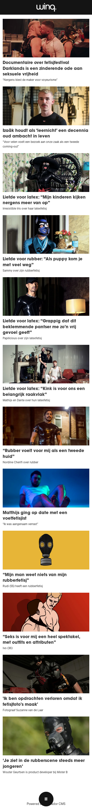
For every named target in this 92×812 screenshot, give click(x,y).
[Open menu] (46, 799)
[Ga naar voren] (46, 7)
